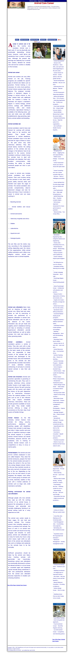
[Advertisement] (40, 20)
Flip (59, 39)
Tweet (38, 42)
